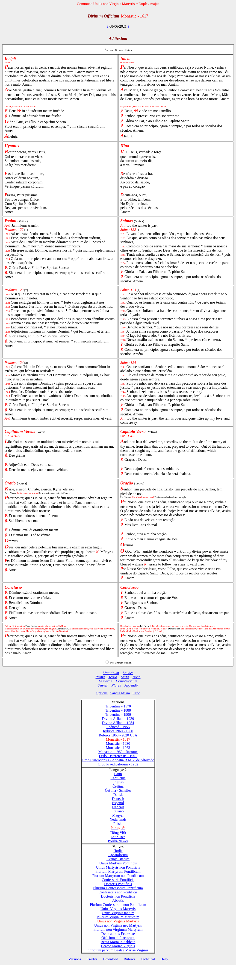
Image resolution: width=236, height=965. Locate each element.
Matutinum (111, 673)
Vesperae (105, 681)
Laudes (128, 673)
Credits (92, 959)
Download (110, 959)
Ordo (136, 693)
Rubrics (129, 959)
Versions (74, 959)
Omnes (102, 685)
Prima (100, 677)
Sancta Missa (120, 693)
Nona (137, 677)
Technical (148, 959)
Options (102, 693)
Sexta (125, 677)
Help (164, 959)
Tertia (113, 677)
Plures (116, 685)
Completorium (126, 681)
